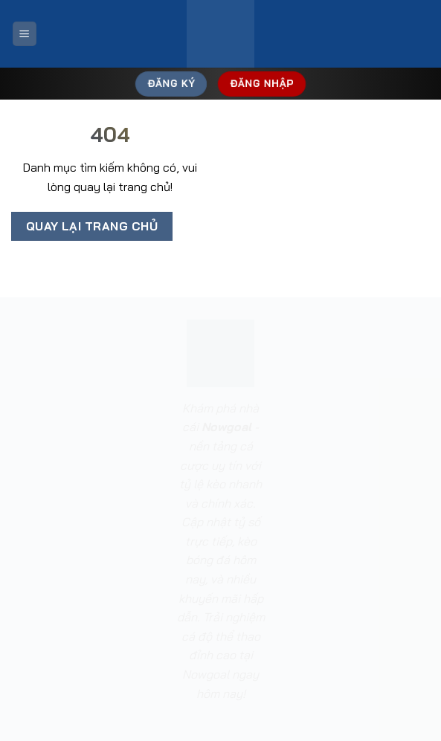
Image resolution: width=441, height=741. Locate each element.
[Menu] (24, 34)
